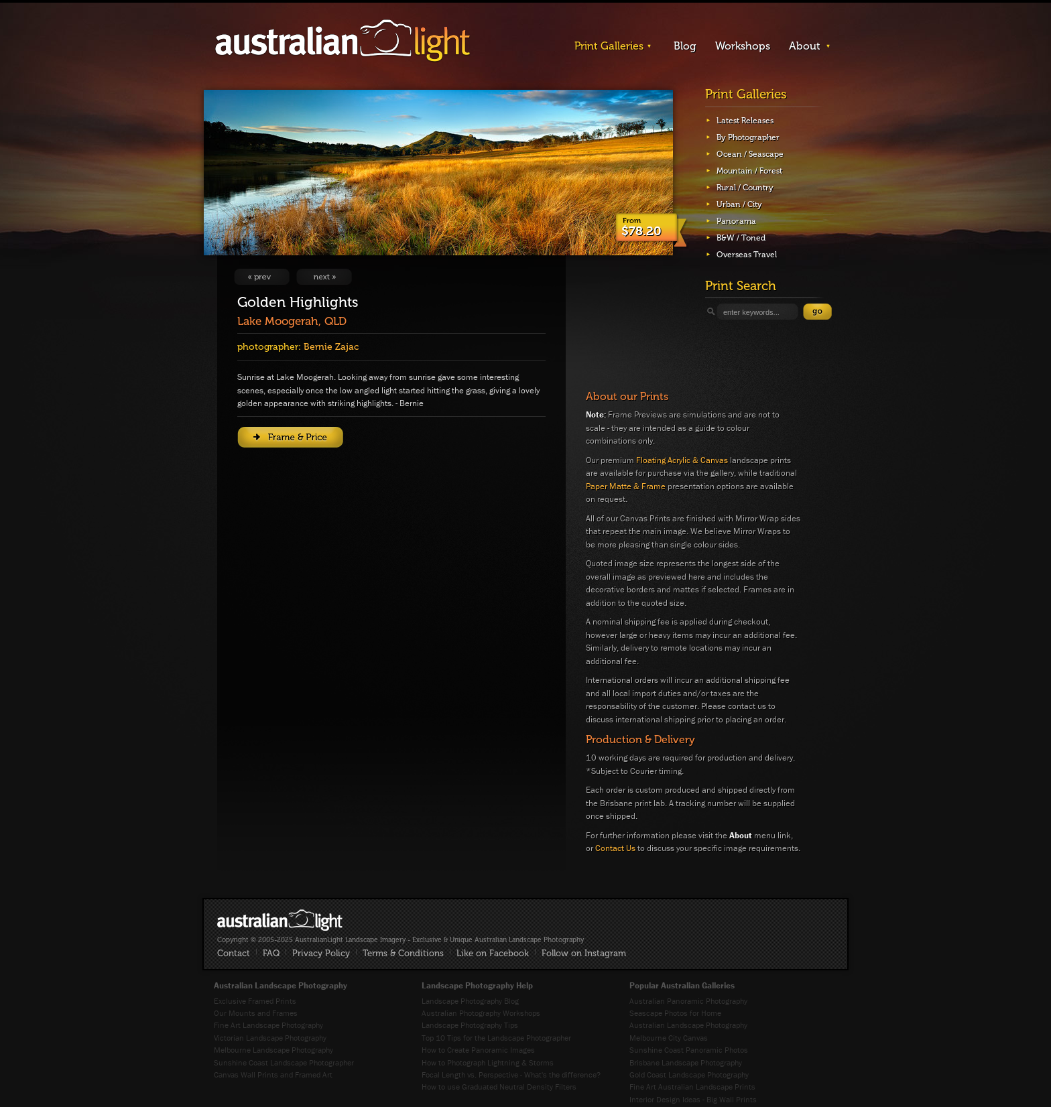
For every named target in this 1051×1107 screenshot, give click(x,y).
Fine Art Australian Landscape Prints (692, 1087)
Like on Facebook (492, 953)
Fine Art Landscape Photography (268, 1025)
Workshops (742, 46)
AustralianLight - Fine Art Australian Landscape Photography (280, 920)
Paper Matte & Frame (626, 486)
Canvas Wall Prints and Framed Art (273, 1074)
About (804, 46)
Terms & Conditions (403, 953)
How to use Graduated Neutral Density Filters (499, 1087)
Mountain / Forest (749, 171)
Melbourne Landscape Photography (273, 1050)
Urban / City (739, 204)
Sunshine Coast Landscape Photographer (284, 1062)
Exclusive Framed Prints (255, 1001)
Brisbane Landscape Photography (685, 1062)
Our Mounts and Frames (256, 1013)
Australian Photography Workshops (481, 1013)
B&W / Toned (741, 238)
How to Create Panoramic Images (478, 1050)
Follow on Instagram (584, 953)
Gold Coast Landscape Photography (689, 1074)
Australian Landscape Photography (688, 1025)
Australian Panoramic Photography (688, 1001)
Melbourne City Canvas (668, 1038)
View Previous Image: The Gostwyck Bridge (262, 277)
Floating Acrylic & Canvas (682, 460)
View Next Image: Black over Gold (324, 277)
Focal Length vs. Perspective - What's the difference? (511, 1074)
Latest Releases (745, 120)
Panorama (736, 221)
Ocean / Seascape (750, 154)
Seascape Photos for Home (675, 1013)
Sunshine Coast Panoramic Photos (688, 1050)
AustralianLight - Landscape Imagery (342, 41)
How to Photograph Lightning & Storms (488, 1062)
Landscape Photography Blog (470, 1001)
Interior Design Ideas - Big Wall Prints (693, 1099)
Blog (685, 46)
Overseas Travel (747, 254)
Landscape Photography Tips (470, 1025)
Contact (233, 953)
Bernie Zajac (331, 346)
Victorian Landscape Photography (270, 1038)
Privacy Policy (321, 953)
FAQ (271, 953)
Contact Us (615, 848)
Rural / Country (745, 187)
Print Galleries (608, 46)
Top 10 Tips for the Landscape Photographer (496, 1038)
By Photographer (748, 137)
